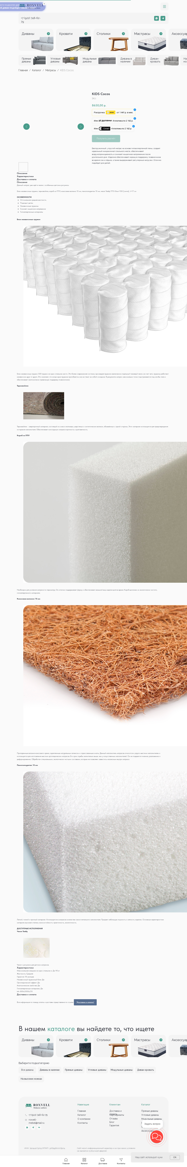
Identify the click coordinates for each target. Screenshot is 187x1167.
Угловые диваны (150, 1115)
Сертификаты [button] (116, 1115)
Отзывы (113, 1118)
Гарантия (114, 1125)
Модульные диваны (151, 1119)
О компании (84, 1119)
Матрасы (50, 70)
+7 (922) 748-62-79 (38, 1115)
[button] (164, 7)
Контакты (83, 1123)
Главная (23, 70)
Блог (111, 1122)
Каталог (37, 70)
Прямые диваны (149, 1111)
